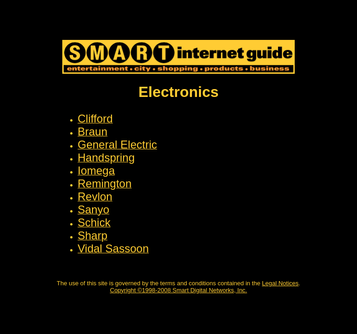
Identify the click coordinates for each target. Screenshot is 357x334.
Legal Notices (280, 283)
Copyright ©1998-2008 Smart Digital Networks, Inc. (178, 290)
